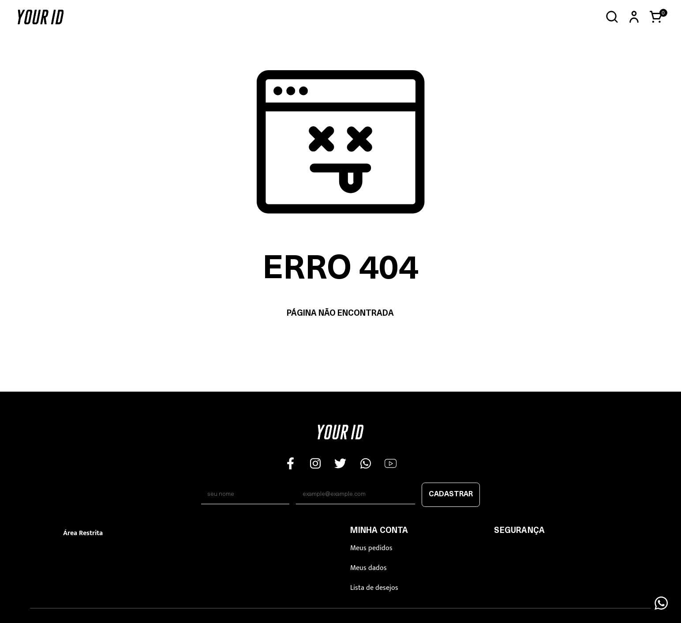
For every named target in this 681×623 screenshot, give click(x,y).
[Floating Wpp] (661, 603)
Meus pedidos (371, 548)
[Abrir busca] (612, 17)
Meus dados (368, 568)
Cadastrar (451, 494)
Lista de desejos (374, 588)
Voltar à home (340, 341)
